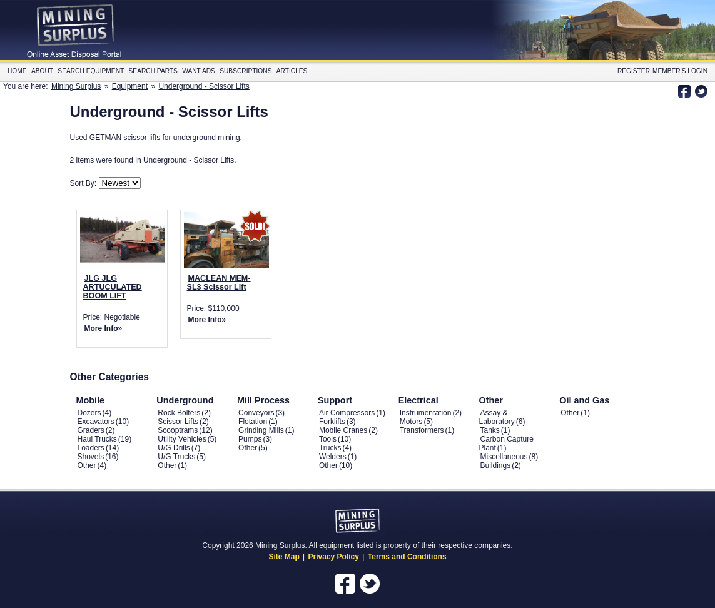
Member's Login (679, 71)
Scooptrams (178, 430)
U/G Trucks (176, 456)
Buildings (495, 465)
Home (17, 71)
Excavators (96, 421)
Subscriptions (245, 71)
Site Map (283, 556)
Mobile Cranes (343, 430)
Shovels (91, 456)
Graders (91, 430)
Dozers (89, 412)
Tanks (489, 430)
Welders (333, 456)
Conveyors (256, 412)
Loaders (91, 447)
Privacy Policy (333, 556)
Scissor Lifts (178, 421)
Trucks (330, 447)
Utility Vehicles (182, 439)
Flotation (252, 421)
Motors (411, 421)
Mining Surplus (76, 86)
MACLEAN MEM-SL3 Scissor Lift (219, 282)
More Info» (103, 328)
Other (87, 465)
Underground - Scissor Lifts (203, 86)
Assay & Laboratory (496, 417)
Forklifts (332, 421)
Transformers (422, 430)
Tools (328, 439)
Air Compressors (347, 412)
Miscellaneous (503, 456)
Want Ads (198, 71)
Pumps (249, 439)
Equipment (130, 86)
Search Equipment (91, 71)
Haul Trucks (97, 439)
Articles (292, 71)
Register (633, 71)
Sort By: (84, 183)
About (42, 71)
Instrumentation (426, 412)
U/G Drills (174, 447)
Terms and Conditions (407, 556)
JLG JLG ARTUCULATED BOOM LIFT (112, 287)
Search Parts (153, 71)
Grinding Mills (261, 430)
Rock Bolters (179, 412)
